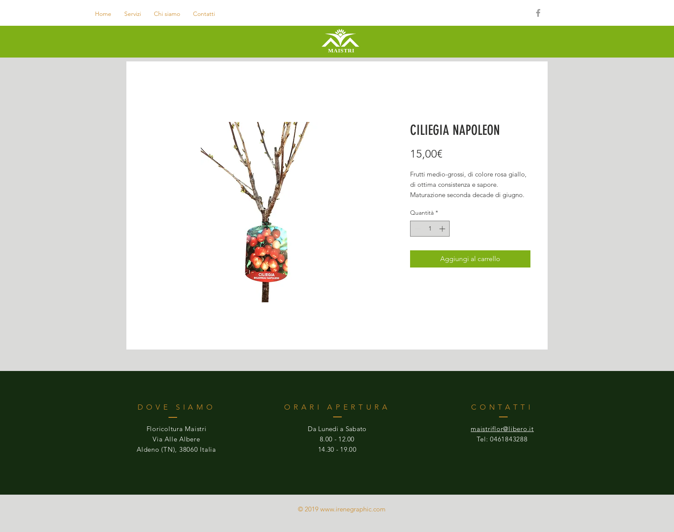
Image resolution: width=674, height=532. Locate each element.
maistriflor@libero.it (502, 429)
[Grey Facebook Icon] (538, 13)
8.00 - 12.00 (337, 439)
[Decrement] (416, 228)
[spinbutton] (430, 228)
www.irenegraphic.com (353, 509)
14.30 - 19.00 (337, 449)
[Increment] (443, 228)
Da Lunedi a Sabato (337, 429)
